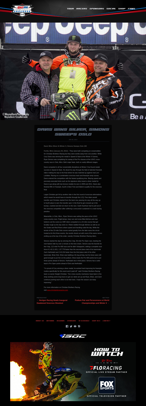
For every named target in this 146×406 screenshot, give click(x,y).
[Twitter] (71, 326)
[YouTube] (75, 326)
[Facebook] (67, 326)
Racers (81, 8)
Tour (70, 8)
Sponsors (96, 8)
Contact (106, 321)
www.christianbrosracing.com (57, 290)
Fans (131, 8)
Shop (121, 8)
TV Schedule (83, 321)
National (50, 321)
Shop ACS (96, 321)
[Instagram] (79, 326)
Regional (61, 321)
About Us (40, 321)
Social (111, 8)
